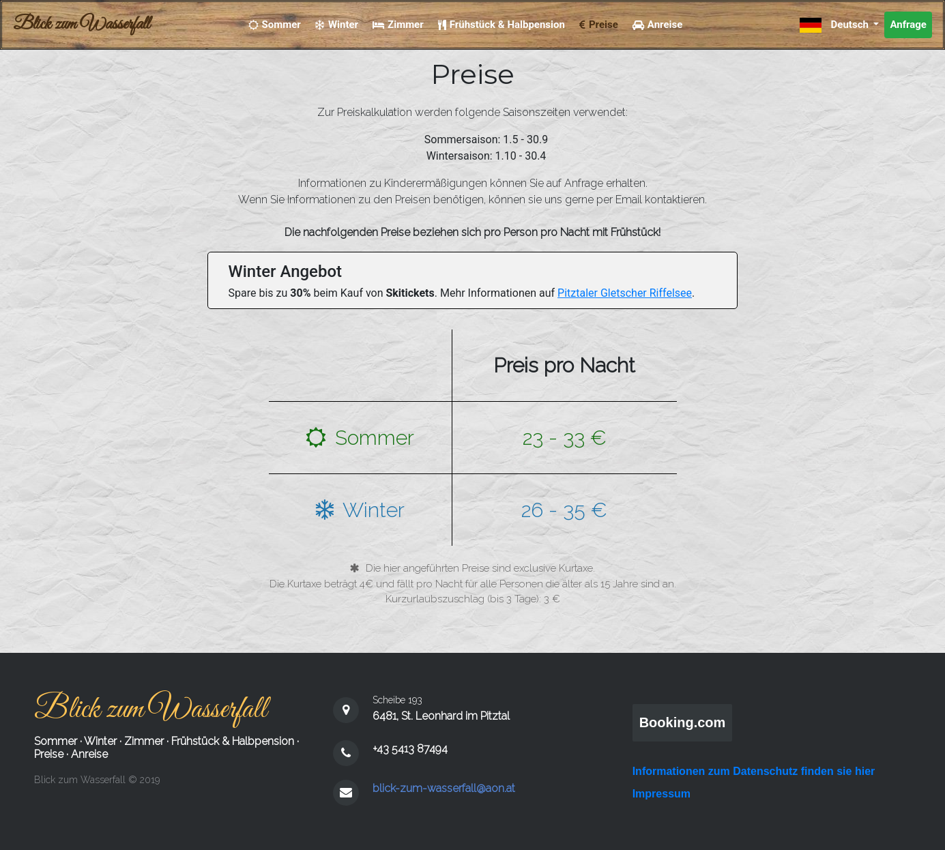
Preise (48, 754)
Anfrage (908, 24)
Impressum (661, 794)
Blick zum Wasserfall (81, 24)
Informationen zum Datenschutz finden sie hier (754, 771)
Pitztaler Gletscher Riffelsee (624, 293)
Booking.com (682, 722)
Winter (100, 741)
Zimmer (144, 741)
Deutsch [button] (835, 25)
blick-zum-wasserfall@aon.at (444, 788)
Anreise (89, 754)
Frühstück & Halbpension (232, 741)
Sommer (55, 741)
